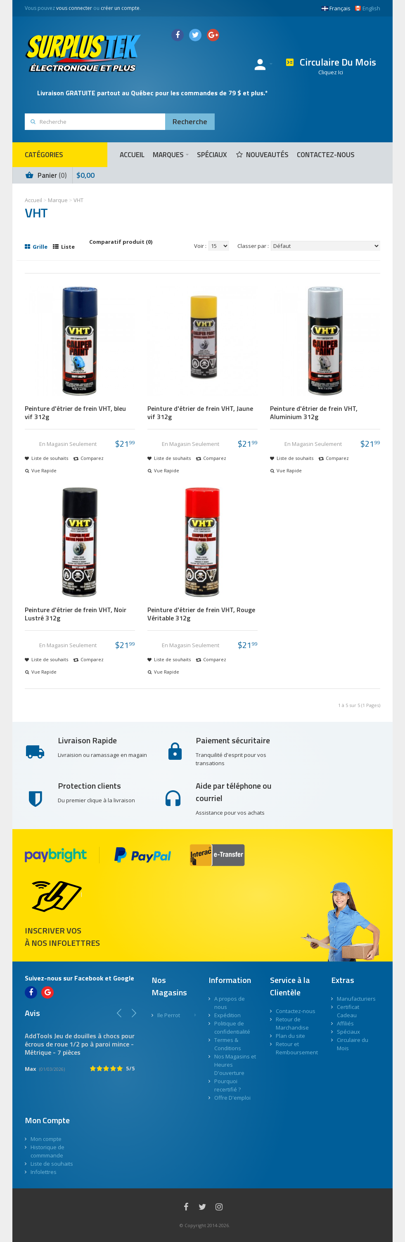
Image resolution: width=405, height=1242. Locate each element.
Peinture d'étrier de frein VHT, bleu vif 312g (75, 412)
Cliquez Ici (330, 72)
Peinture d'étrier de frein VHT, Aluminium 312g (314, 412)
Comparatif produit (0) (120, 241)
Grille (36, 246)
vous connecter (74, 8)
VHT (78, 200)
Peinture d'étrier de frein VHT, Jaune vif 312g (200, 412)
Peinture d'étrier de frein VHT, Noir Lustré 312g (75, 614)
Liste (64, 246)
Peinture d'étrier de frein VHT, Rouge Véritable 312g (201, 614)
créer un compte (120, 8)
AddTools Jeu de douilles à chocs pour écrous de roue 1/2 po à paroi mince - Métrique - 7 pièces (80, 1044)
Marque (58, 200)
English (367, 8)
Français (336, 8)
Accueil (33, 200)
